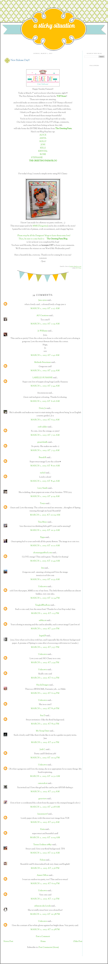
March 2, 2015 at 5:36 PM (45, 868)
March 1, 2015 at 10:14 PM (45, 757)
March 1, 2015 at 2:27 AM (45, 308)
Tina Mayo (42, 522)
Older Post (77, 941)
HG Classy (78, 268)
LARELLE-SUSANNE (43, 377)
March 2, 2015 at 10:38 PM (45, 914)
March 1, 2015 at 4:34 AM (45, 370)
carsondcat (42, 783)
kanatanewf (43, 814)
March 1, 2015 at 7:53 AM (45, 450)
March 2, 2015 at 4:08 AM (45, 807)
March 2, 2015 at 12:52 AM (45, 776)
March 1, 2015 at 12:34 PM (45, 598)
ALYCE (42, 135)
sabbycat (42, 620)
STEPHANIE (37, 157)
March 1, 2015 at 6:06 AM (45, 401)
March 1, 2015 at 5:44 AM (45, 386)
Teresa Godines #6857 (42, 844)
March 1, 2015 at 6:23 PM (45, 677)
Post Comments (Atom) (49, 947)
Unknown (42, 586)
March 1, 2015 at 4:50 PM (45, 628)
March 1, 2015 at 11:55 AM (45, 579)
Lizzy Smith (43, 488)
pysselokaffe (42, 442)
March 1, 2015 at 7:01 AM (45, 435)
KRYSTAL (43, 151)
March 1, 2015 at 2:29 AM (45, 323)
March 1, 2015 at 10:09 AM (45, 515)
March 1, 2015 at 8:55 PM (45, 723)
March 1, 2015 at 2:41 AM (45, 355)
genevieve (42, 798)
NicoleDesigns (42, 685)
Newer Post (8, 941)
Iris (42, 568)
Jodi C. (42, 749)
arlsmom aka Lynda (42, 906)
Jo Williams (43, 330)
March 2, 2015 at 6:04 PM (45, 883)
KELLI (43, 147)
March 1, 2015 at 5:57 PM (45, 647)
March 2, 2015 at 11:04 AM (45, 837)
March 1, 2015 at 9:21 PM (45, 742)
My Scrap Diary (42, 731)
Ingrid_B (42, 635)
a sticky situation (54, 25)
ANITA (43, 138)
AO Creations (43, 315)
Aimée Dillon (42, 875)
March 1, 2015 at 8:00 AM (45, 465)
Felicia (42, 860)
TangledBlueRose (42, 605)
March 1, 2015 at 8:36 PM (45, 708)
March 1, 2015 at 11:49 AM (45, 561)
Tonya (42, 503)
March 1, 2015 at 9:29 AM (45, 496)
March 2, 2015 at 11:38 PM (45, 929)
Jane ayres (42, 300)
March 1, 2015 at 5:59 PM (45, 662)
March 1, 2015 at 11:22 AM (45, 545)
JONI (43, 144)
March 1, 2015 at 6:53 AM (45, 419)
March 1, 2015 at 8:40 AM (45, 481)
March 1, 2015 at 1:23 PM (45, 613)
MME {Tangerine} (40, 226)
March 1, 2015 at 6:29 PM (45, 693)
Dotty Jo (42, 408)
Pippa (42, 537)
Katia (42, 829)
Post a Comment (43, 936)
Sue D (42, 715)
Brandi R (42, 457)
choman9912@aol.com (42, 552)
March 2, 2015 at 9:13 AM (45, 822)
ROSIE (43, 154)
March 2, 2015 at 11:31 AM (45, 852)
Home (43, 941)
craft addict (42, 426)
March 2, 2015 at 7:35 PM (45, 898)
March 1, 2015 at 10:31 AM (45, 530)
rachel (42, 472)
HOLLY (42, 141)
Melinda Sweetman (42, 362)
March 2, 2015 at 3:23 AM (45, 791)
